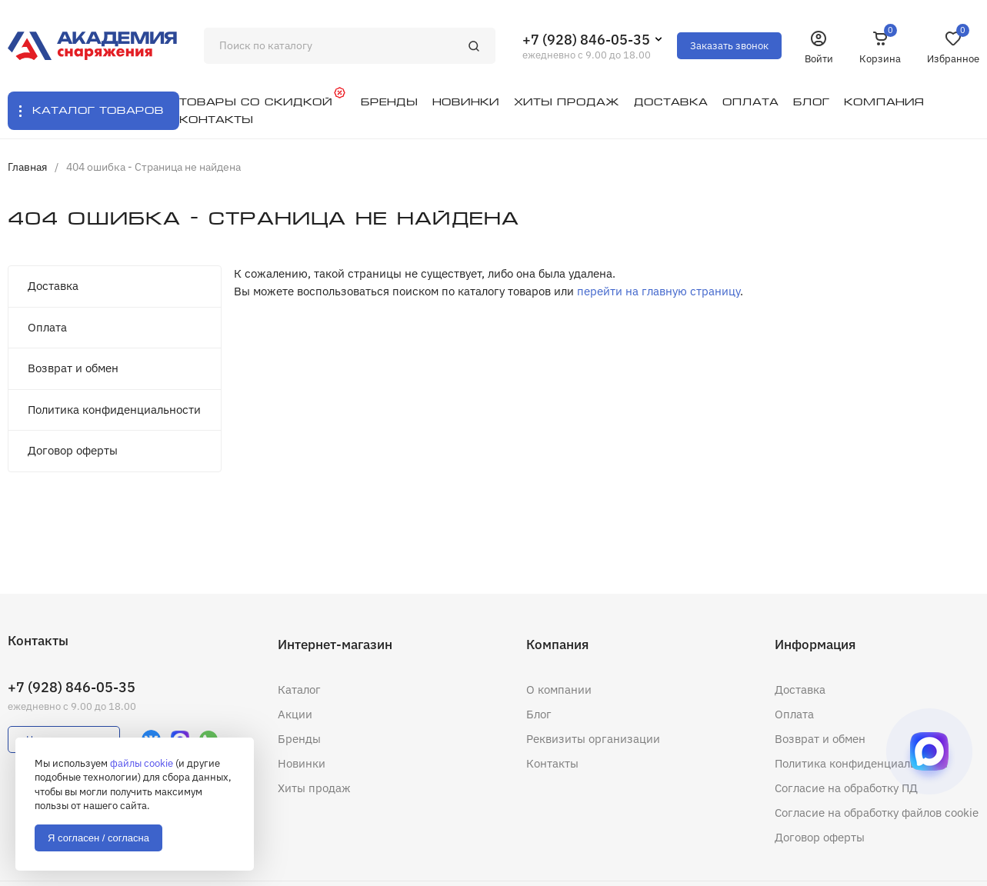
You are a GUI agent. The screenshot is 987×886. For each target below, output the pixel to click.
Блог (539, 714)
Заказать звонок (729, 45)
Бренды (299, 738)
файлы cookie (141, 763)
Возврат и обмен (73, 368)
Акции (295, 714)
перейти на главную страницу (658, 291)
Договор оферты (73, 450)
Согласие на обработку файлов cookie (877, 812)
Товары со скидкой (255, 102)
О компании (559, 689)
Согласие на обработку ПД (846, 788)
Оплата (47, 327)
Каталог (299, 689)
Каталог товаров (98, 110)
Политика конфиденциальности (114, 409)
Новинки (301, 763)
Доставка (53, 285)
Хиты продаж (314, 788)
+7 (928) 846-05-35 (586, 39)
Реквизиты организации (593, 738)
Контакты (552, 763)
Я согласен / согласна (98, 838)
